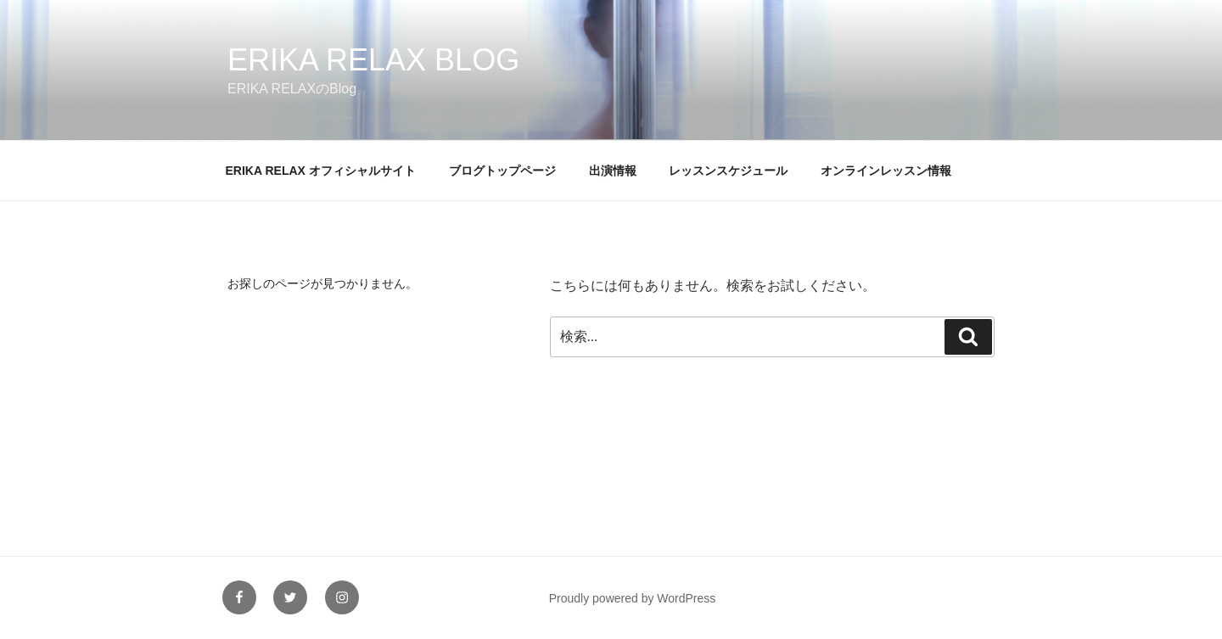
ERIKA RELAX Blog (373, 59)
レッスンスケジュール (728, 170)
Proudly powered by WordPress (632, 598)
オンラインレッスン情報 (886, 170)
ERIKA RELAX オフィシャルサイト (321, 170)
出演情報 (612, 170)
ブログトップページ (502, 170)
